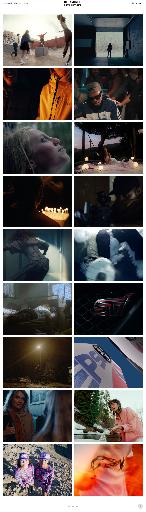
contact (26, 3)
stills (15, 3)
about (20, 3)
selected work (8, 3)
